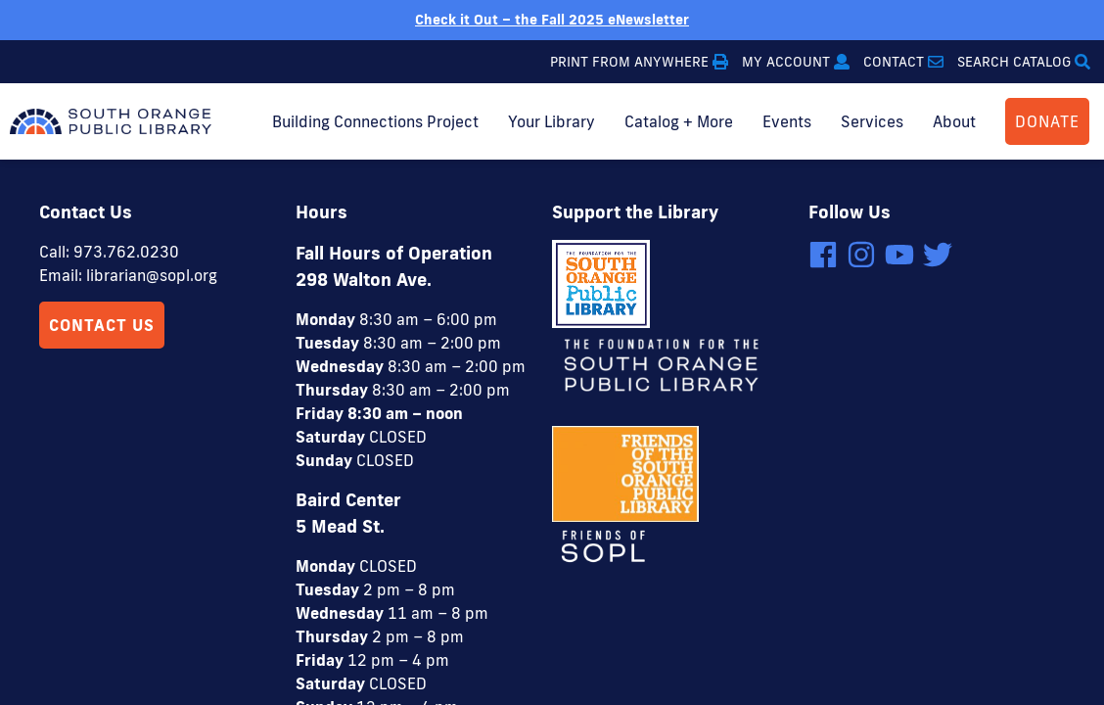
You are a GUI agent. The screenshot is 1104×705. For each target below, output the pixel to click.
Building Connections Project (375, 121)
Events (786, 121)
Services (872, 121)
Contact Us (102, 165)
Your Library (551, 121)
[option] (552, 20)
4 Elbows (653, 632)
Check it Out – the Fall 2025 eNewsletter (552, 19)
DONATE (1047, 121)
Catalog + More (678, 121)
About (954, 121)
